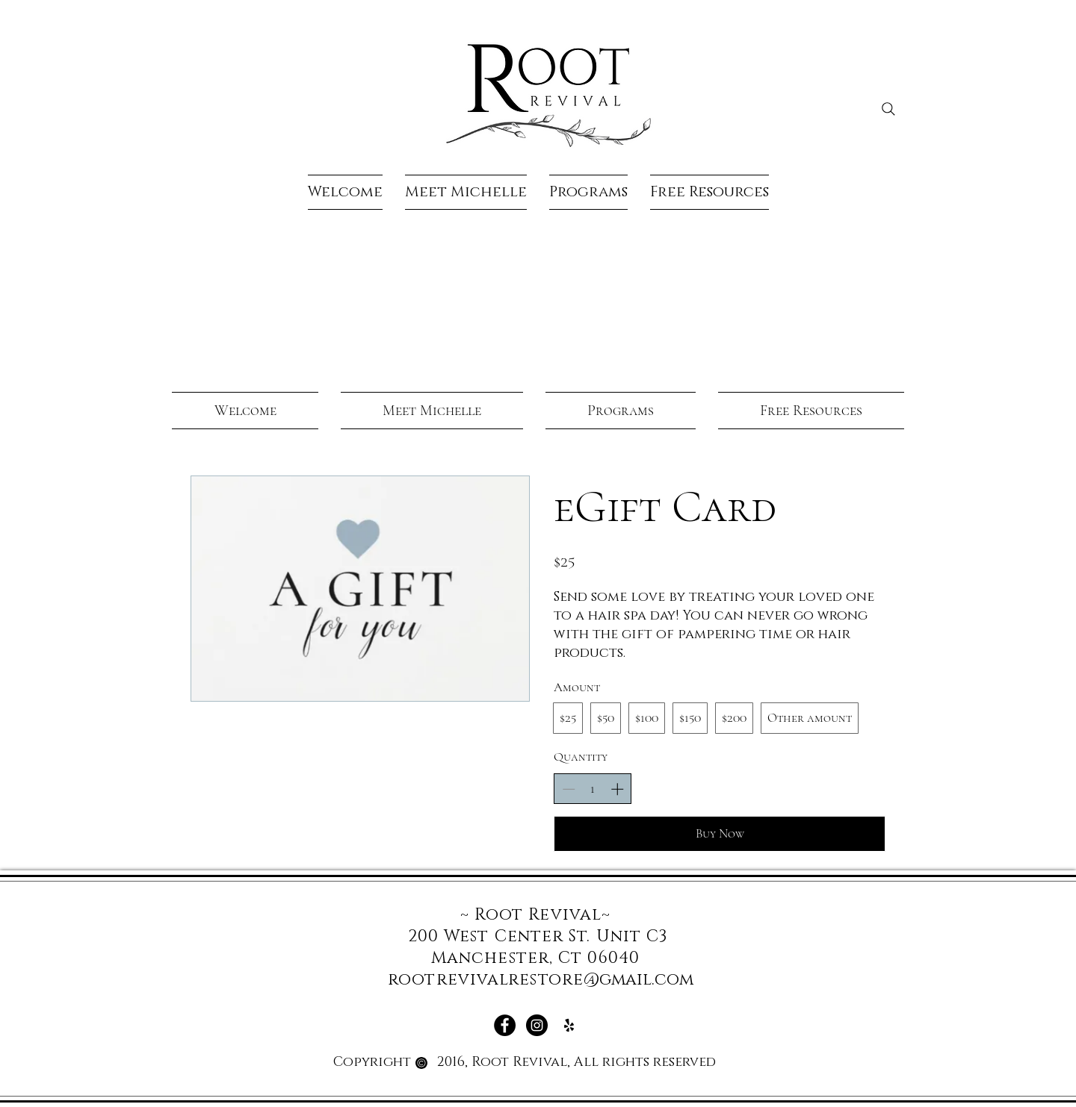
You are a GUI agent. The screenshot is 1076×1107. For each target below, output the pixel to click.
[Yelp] (569, 1025)
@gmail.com (638, 980)
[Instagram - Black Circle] (537, 1025)
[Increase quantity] (617, 789)
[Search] (888, 109)
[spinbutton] (592, 789)
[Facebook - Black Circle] (505, 1025)
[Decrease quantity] (568, 789)
